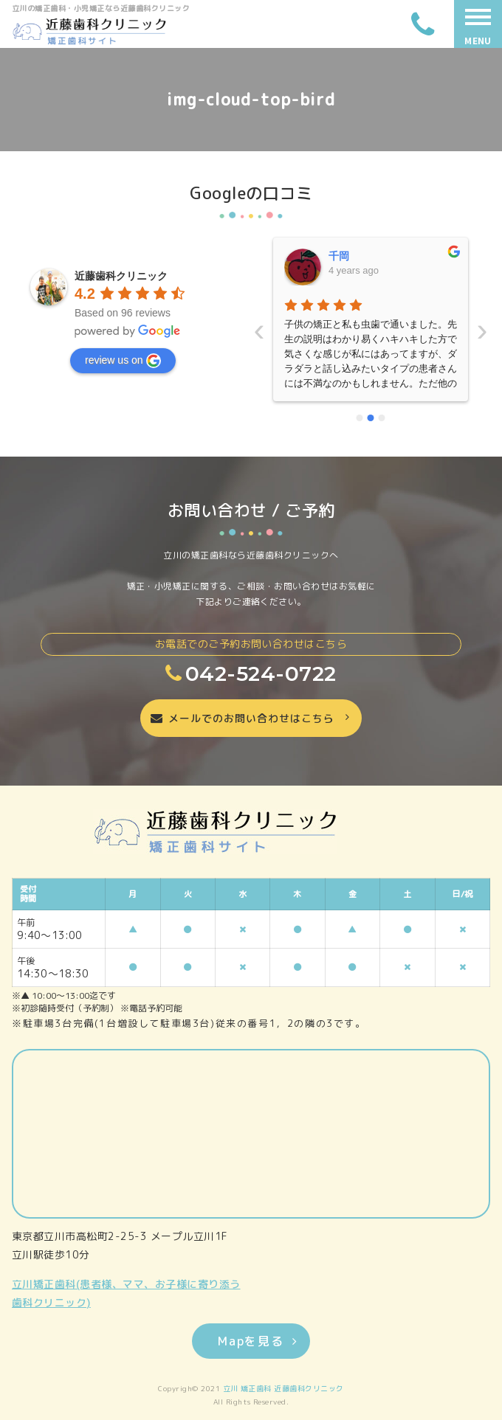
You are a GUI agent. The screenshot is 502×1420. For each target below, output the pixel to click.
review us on (123, 360)
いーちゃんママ (365, 256)
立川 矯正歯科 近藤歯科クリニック (283, 1388)
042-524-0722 (250, 673)
